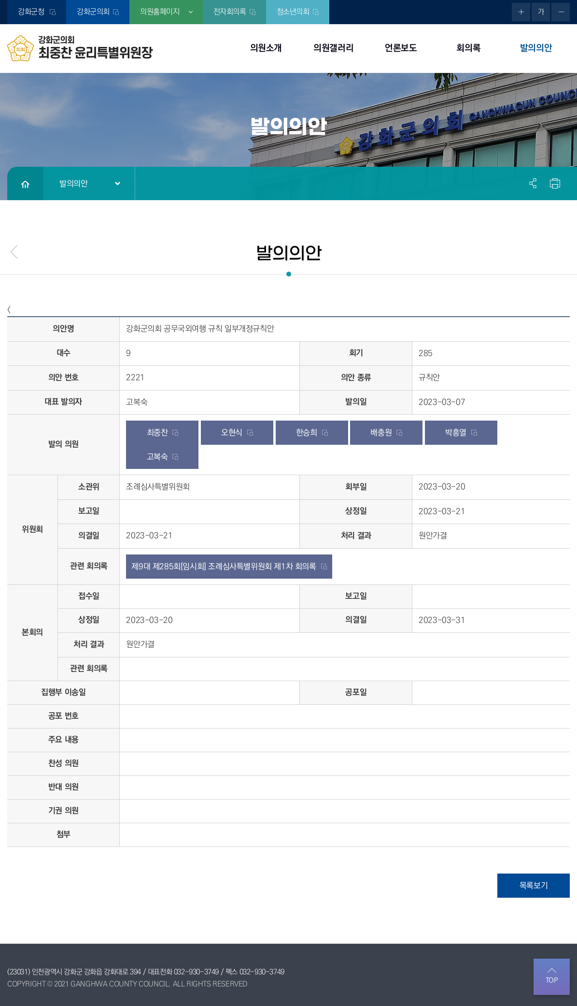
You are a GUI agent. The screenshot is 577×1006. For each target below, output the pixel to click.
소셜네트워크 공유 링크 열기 (533, 183)
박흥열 (455, 432)
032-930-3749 (196, 971)
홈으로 (25, 184)
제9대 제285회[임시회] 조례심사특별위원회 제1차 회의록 (223, 566)
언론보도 (401, 48)
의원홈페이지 (160, 12)
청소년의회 (293, 12)
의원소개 (266, 48)
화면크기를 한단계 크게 (521, 12)
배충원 (381, 432)
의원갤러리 (333, 48)
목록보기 (534, 885)
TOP (552, 980)
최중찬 (157, 432)
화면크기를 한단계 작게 (560, 12)
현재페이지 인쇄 (554, 183)
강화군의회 (93, 12)
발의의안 (536, 48)
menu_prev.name (14, 252)
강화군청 (32, 12)
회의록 (468, 48)
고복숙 (157, 457)
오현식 (231, 432)
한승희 (306, 432)
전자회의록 (229, 12)
